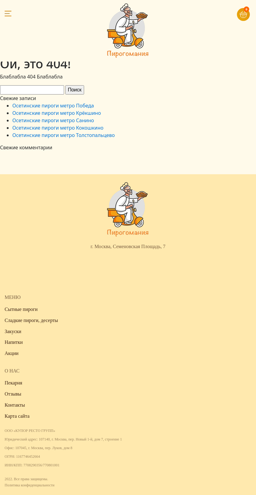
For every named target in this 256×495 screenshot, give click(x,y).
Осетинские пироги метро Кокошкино (58, 127)
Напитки (14, 342)
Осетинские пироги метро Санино (53, 120)
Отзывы (13, 393)
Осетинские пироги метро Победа (53, 105)
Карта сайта (17, 416)
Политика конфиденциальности (30, 485)
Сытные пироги (21, 309)
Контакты (15, 405)
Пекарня (13, 382)
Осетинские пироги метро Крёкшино (56, 113)
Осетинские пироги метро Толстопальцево (63, 135)
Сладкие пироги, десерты (31, 320)
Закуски (13, 331)
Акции (11, 353)
